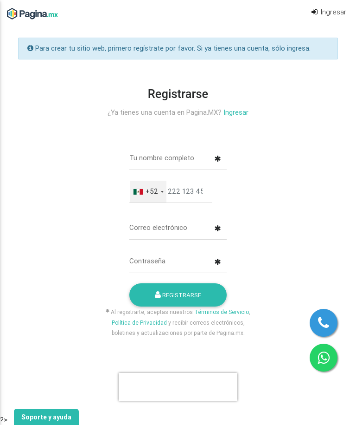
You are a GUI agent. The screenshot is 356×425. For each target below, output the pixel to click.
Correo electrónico (158, 227)
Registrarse (178, 295)
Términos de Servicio (221, 311)
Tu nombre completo (161, 157)
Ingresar (328, 11)
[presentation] (178, 387)
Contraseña (147, 260)
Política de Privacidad (139, 322)
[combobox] (148, 192)
